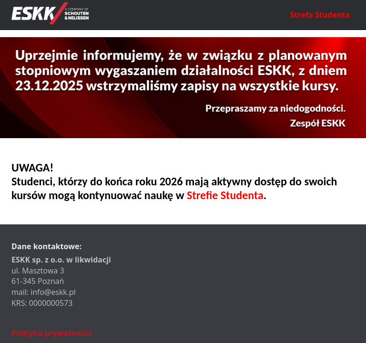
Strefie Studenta (225, 195)
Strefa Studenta (320, 15)
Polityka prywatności (51, 333)
